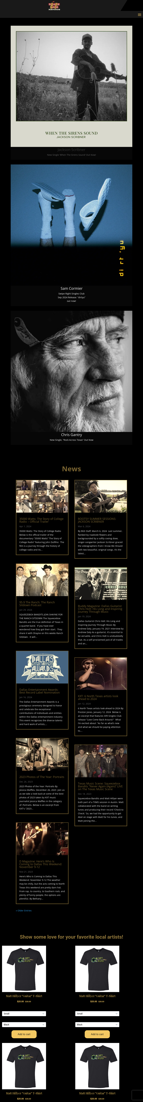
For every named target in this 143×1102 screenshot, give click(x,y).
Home (81, 992)
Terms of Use (26, 1049)
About (81, 1023)
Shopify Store (26, 1066)
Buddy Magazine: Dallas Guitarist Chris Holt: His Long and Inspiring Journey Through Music (100, 608)
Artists (82, 997)
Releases (83, 1007)
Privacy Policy (26, 1044)
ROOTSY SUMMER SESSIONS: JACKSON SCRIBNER (97, 520)
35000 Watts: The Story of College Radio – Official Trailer (41, 520)
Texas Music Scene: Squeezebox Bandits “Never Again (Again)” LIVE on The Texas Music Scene (100, 786)
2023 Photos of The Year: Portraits (41, 777)
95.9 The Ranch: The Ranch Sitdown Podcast (37, 603)
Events (82, 1002)
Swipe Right (85, 1012)
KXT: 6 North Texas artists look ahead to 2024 (98, 697)
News (81, 1017)
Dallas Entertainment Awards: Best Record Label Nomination (39, 691)
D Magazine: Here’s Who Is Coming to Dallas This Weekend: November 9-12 (40, 864)
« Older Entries (24, 910)
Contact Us (24, 1039)
